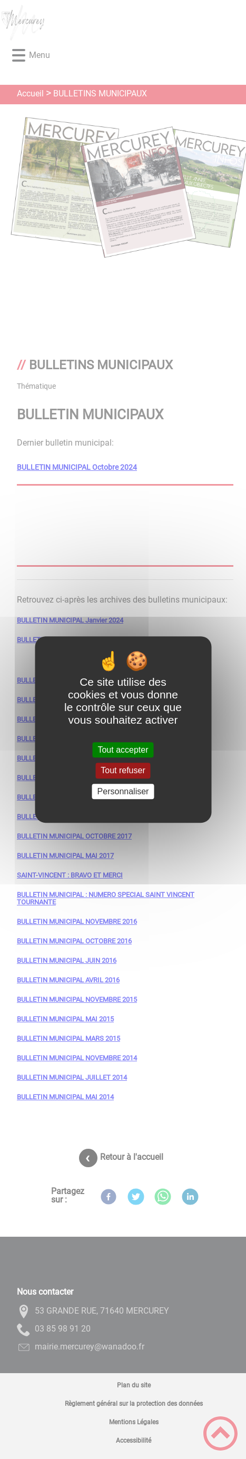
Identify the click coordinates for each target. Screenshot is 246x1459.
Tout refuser (123, 770)
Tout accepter (122, 749)
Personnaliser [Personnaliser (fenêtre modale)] (123, 791)
